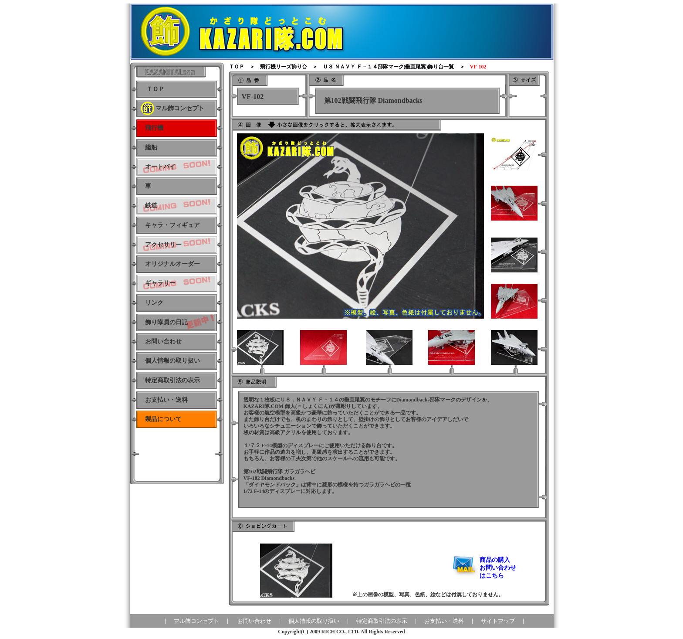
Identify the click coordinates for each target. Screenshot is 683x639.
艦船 (151, 147)
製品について (163, 419)
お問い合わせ (254, 621)
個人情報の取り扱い (172, 360)
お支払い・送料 (166, 400)
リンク (154, 302)
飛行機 (154, 128)
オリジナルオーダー (172, 264)
